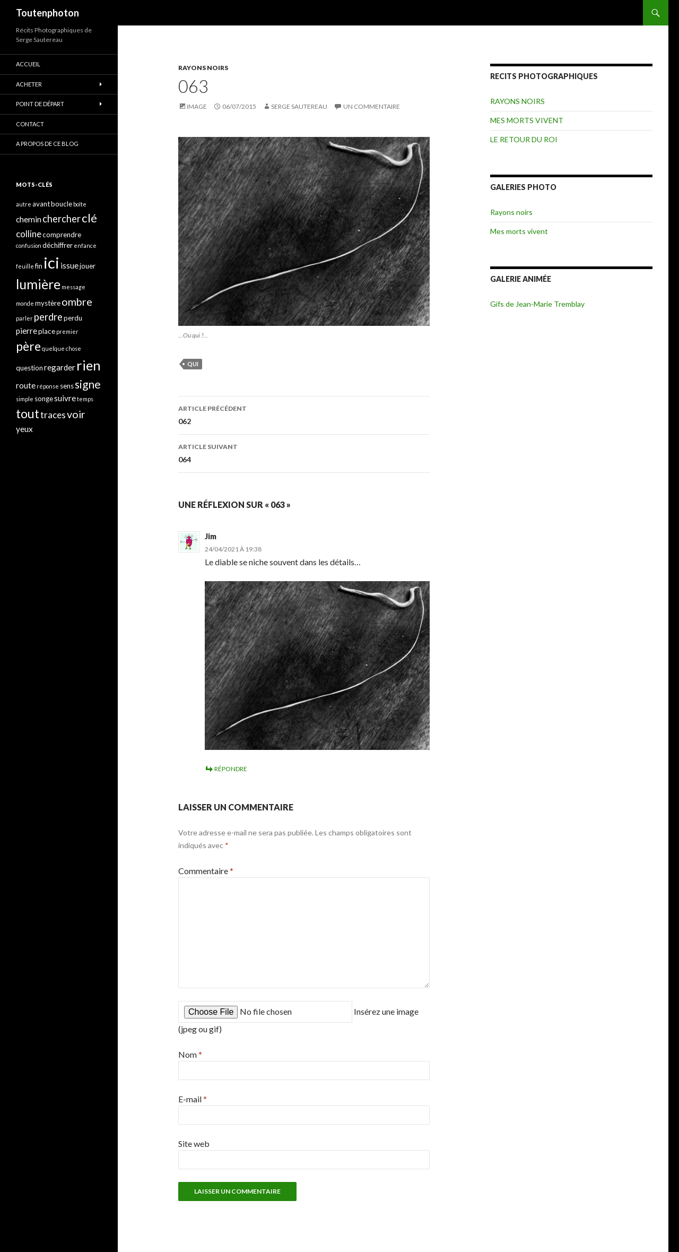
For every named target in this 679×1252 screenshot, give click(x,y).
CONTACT (30, 123)
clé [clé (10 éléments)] (89, 218)
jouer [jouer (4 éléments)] (87, 266)
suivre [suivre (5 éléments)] (65, 398)
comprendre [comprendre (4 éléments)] (61, 234)
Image (197, 106)
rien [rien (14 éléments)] (88, 365)
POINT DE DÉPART (40, 103)
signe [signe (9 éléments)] (88, 384)
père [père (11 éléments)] (28, 346)
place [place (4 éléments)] (46, 331)
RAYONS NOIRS (203, 68)
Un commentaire (371, 106)
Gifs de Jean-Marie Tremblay (537, 303)
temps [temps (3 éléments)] (85, 398)
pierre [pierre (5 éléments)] (26, 330)
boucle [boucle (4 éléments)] (61, 204)
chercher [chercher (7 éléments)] (61, 219)
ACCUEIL (28, 64)
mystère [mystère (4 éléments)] (47, 303)
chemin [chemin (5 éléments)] (28, 219)
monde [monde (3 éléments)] (25, 303)
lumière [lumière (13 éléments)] (38, 284)
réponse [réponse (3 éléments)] (48, 386)
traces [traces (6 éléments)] (53, 414)
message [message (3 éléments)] (73, 286)
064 (304, 452)
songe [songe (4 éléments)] (43, 398)
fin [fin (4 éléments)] (38, 266)
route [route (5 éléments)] (26, 385)
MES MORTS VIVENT (526, 120)
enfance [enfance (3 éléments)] (85, 245)
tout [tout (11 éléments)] (27, 413)
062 (304, 414)
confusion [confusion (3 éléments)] (28, 245)
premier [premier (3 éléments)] (67, 331)
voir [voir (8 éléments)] (76, 414)
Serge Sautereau (299, 106)
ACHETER (29, 84)
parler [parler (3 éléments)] (24, 318)
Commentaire (205, 871)
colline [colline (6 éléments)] (28, 233)
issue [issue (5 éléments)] (69, 265)
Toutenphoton (47, 13)
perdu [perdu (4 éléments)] (73, 318)
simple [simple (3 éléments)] (24, 398)
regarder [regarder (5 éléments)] (59, 367)
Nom (190, 1054)
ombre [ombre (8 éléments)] (77, 302)
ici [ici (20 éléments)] (51, 262)
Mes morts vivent (519, 231)
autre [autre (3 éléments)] (23, 204)
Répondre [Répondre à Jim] (230, 769)
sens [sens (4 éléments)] (67, 386)
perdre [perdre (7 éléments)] (48, 317)
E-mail (192, 1099)
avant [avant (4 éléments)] (41, 204)
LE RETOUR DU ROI (524, 139)
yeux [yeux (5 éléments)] (24, 429)
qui (192, 363)
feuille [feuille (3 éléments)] (25, 266)
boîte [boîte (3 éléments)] (79, 204)
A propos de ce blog (47, 143)
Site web (194, 1143)
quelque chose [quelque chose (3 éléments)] (61, 348)
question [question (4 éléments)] (29, 368)
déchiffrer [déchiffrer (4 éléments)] (57, 245)
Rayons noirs (511, 212)
